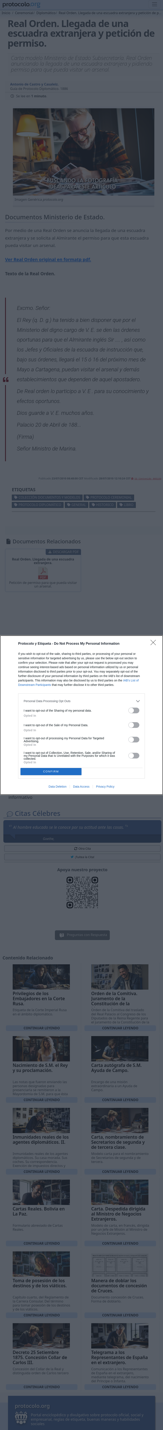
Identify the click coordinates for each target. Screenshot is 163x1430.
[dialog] (81, 715)
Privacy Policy (105, 786)
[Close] (155, 644)
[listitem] (81, 701)
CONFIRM (51, 771)
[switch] (133, 710)
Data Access (81, 786)
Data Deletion (58, 786)
